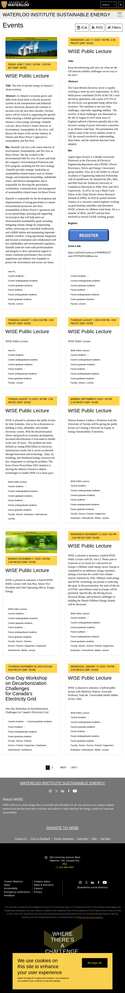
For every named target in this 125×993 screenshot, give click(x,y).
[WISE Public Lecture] (31, 48)
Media (98, 518)
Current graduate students (20, 285)
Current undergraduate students (22, 281)
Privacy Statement (63, 838)
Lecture (19, 304)
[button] (108, 5)
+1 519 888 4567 (64, 867)
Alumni (82, 383)
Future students (15, 290)
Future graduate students (19, 299)
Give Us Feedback (40, 838)
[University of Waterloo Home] (15, 4)
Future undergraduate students (22, 294)
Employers (29, 514)
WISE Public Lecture (27, 75)
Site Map (105, 838)
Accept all (95, 963)
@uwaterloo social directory (92, 887)
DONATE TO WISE (62, 828)
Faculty (11, 304)
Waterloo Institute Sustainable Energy (62, 783)
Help (94, 838)
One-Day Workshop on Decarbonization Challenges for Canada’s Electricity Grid (26, 688)
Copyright (82, 838)
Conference (26, 750)
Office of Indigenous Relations (90, 917)
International (41, 514)
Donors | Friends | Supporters (92, 513)
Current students (16, 276)
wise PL (11, 271)
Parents (27, 641)
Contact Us (21, 838)
